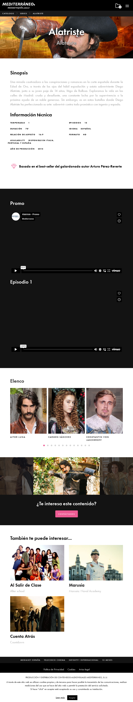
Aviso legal (84, 669)
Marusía (76, 585)
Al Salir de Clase (25, 585)
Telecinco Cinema (54, 660)
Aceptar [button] (72, 697)
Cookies (71, 669)
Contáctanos (66, 514)
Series (23, 13)
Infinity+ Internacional (84, 660)
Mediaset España (30, 660)
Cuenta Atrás (22, 636)
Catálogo (8, 13)
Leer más (60, 697)
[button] (44, 445)
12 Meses (107, 660)
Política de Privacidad (54, 669)
